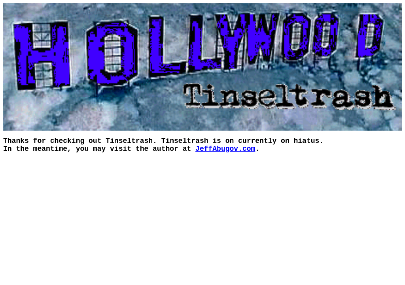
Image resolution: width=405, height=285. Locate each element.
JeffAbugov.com (225, 149)
